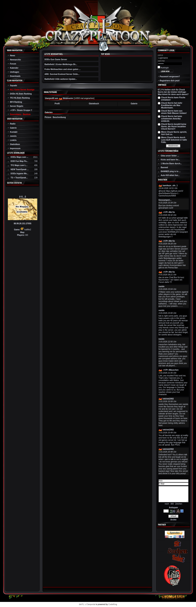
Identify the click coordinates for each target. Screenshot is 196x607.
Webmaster (68, 98)
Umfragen (14, 72)
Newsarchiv (15, 60)
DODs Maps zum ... (19, 157)
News (12, 55)
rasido (161, 286)
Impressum (15, 148)
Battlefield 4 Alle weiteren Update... (60, 79)
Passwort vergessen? (170, 76)
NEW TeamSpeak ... (20, 169)
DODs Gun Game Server (55, 59)
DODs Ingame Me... (19, 173)
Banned (164, 167)
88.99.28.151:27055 (22, 223)
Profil (57, 104)
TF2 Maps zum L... (19, 165)
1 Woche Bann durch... (171, 163)
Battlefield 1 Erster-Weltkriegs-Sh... (60, 64)
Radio (12, 124)
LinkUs (13, 140)
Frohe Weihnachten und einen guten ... (62, 69)
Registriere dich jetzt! (170, 81)
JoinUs (13, 136)
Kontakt (13, 132)
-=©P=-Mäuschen (171, 370)
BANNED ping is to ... (171, 171)
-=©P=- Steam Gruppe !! (21, 110)
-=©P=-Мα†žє (169, 212)
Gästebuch (94, 104)
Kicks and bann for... (170, 160)
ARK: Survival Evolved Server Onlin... (61, 74)
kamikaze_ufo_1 (170, 185)
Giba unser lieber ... (170, 156)
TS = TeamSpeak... (19, 178)
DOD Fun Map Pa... (19, 161)
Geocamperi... (165, 200)
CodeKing (112, 604)
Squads (13, 85)
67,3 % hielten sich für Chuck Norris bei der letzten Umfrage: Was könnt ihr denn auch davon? (173, 92)
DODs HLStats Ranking (21, 94)
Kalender (14, 68)
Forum (13, 64)
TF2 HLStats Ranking (20, 98)
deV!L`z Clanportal (87, 604)
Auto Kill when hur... (170, 175)
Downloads (15, 76)
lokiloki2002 (168, 399)
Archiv (173, 520)
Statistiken (15, 144)
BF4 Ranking (16, 102)
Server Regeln (16, 106)
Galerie (13, 128)
